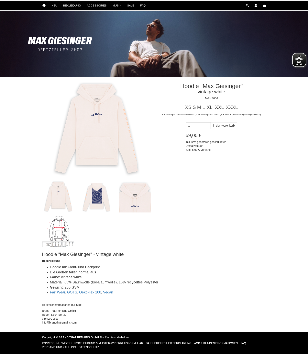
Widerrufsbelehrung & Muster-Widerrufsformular (102, 343)
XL (209, 107)
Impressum (50, 343)
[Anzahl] (198, 125)
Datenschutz (89, 347)
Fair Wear (57, 292)
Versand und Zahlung (59, 347)
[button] (247, 5)
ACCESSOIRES (97, 5)
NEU (54, 5)
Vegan (108, 292)
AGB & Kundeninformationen (216, 343)
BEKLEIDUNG (72, 5)
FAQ (143, 5)
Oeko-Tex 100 (90, 292)
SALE (130, 5)
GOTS (72, 292)
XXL (219, 107)
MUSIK (117, 5)
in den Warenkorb (224, 125)
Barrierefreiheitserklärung (169, 343)
